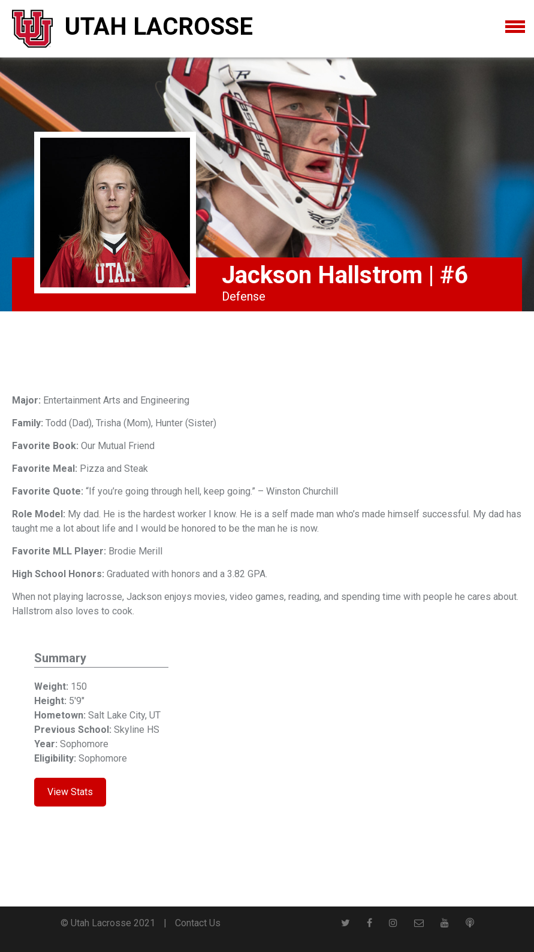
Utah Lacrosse (159, 27)
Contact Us (198, 923)
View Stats (70, 792)
